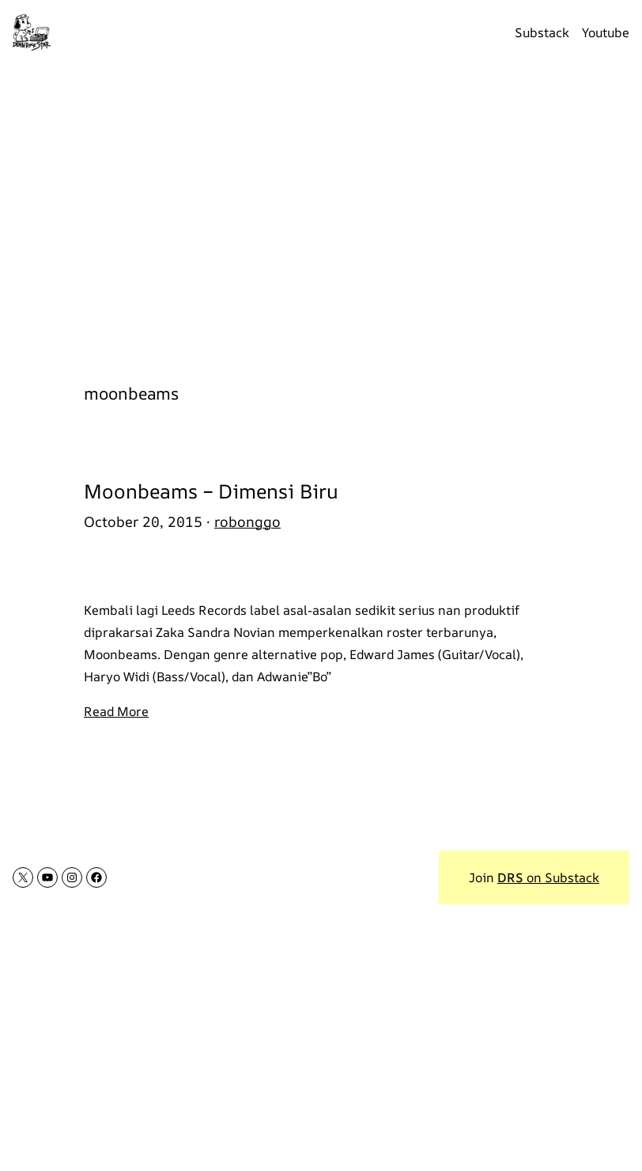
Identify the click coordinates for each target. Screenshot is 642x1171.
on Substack (548, 877)
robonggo (247, 521)
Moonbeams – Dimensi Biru (211, 491)
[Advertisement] (321, 214)
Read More (116, 711)
